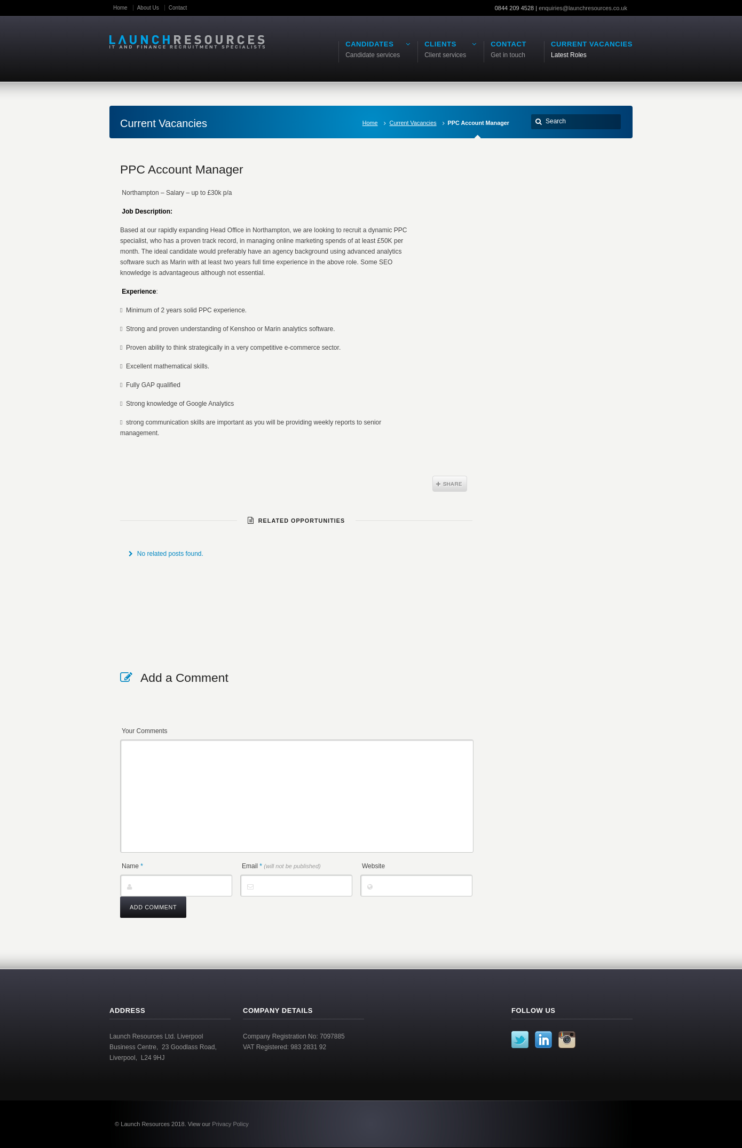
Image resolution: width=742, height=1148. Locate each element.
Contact (178, 8)
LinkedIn (543, 1039)
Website (373, 866)
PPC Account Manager (181, 169)
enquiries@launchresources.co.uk (583, 8)
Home (120, 8)
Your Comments (145, 731)
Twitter (519, 1039)
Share (449, 484)
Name (132, 866)
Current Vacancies (413, 123)
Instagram (566, 1039)
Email (281, 866)
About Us (148, 8)
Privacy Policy (230, 1124)
